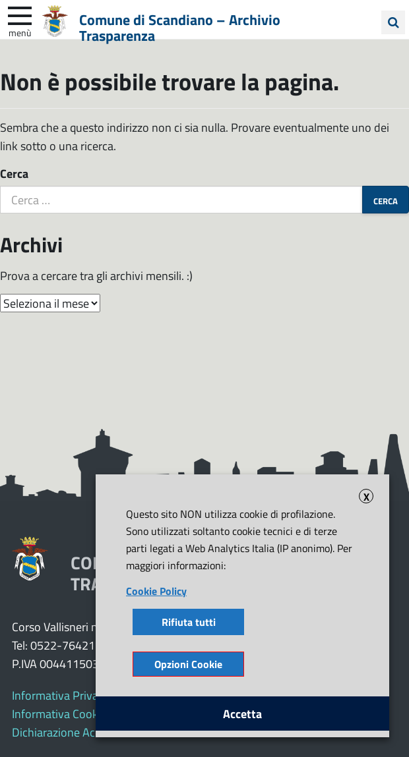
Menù (20, 32)
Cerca (14, 173)
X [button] (366, 496)
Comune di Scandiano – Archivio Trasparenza (179, 27)
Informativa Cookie (59, 713)
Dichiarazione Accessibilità (77, 732)
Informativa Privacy (61, 695)
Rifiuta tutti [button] (189, 621)
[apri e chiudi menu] (20, 14)
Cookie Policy (156, 590)
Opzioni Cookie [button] (188, 663)
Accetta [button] (242, 713)
